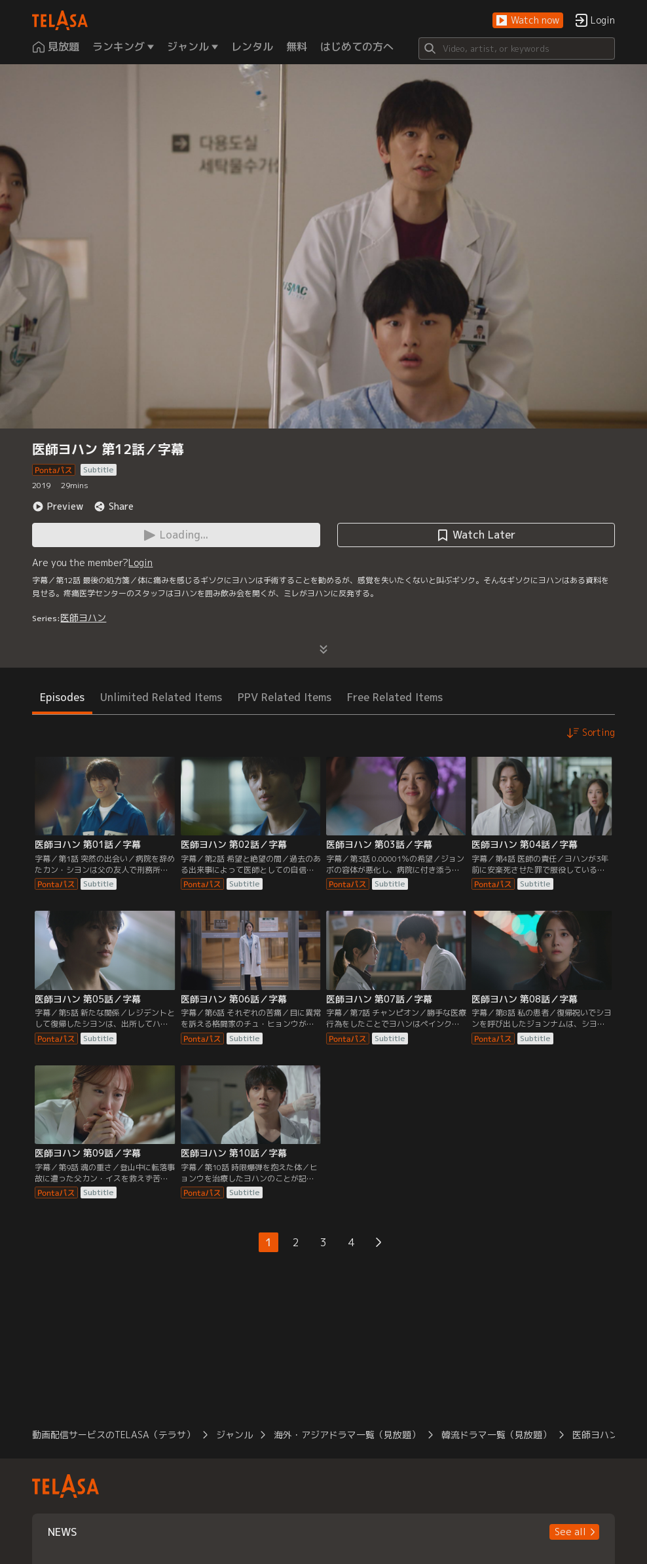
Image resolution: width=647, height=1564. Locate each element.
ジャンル (234, 1434)
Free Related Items (395, 697)
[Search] (516, 48)
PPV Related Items (284, 697)
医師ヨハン (83, 617)
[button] (527, 20)
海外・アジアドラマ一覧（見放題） (347, 1434)
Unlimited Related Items (161, 697)
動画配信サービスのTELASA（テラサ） (113, 1434)
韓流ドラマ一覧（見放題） (496, 1434)
